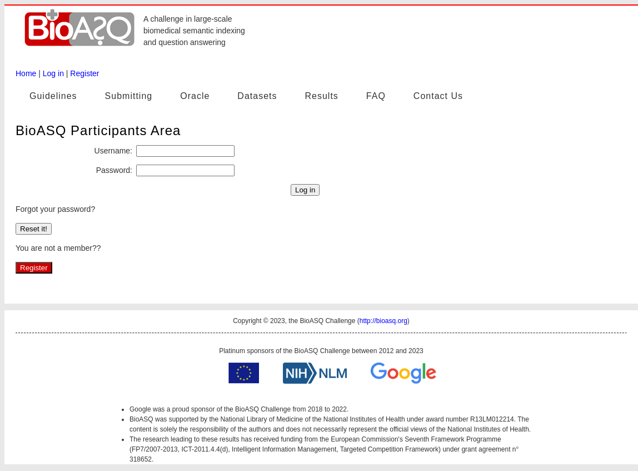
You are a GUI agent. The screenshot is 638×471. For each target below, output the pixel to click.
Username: (113, 150)
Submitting (129, 96)
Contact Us (438, 96)
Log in (53, 73)
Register (84, 73)
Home (26, 73)
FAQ (376, 96)
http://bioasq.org (383, 321)
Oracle (195, 96)
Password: (114, 170)
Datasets (257, 96)
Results (321, 96)
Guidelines (53, 96)
